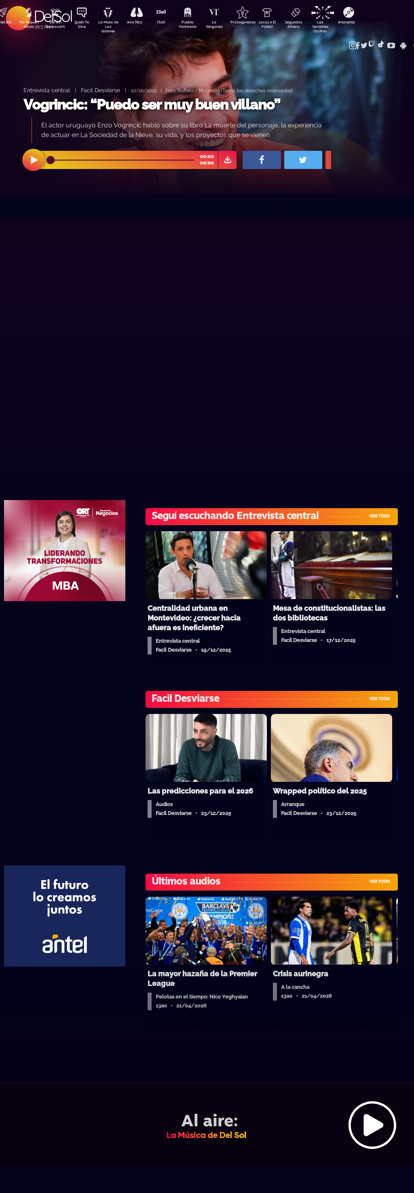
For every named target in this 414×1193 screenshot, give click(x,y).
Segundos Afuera (311, 25)
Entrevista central (46, 90)
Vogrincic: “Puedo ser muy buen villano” (151, 104)
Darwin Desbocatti (56, 25)
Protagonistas (254, 22)
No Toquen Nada (28, 25)
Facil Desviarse (100, 90)
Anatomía (368, 22)
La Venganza (226, 25)
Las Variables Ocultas (339, 26)
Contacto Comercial (351, 41)
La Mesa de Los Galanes (113, 26)
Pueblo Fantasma (197, 25)
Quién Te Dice (84, 25)
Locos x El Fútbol (283, 25)
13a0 (169, 22)
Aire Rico (141, 22)
